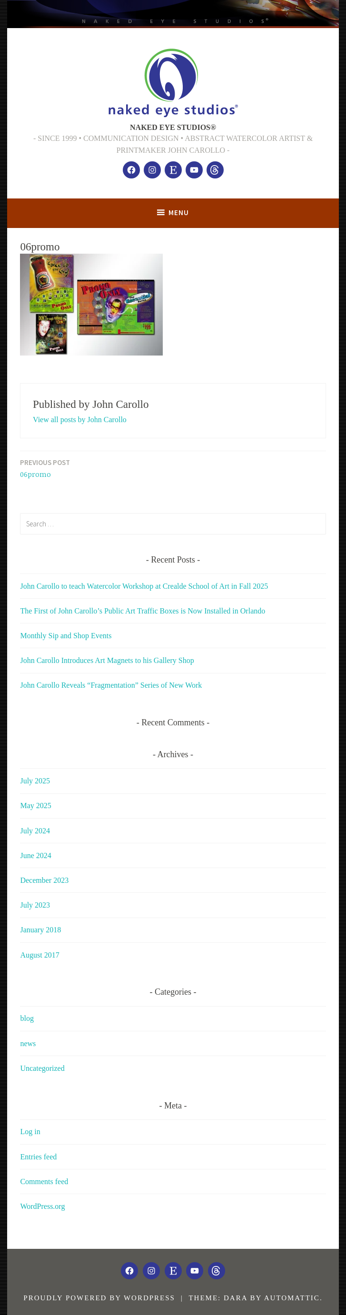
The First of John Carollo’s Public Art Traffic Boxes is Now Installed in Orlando (142, 611)
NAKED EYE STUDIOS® (173, 127)
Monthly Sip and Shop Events (65, 636)
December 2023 (44, 880)
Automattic (292, 1298)
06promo (45, 468)
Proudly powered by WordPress (99, 1298)
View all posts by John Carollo (80, 419)
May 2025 (35, 805)
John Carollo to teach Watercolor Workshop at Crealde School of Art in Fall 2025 (144, 586)
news (28, 1043)
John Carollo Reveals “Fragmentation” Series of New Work (111, 685)
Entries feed (38, 1157)
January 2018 (40, 930)
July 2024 (35, 831)
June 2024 (35, 855)
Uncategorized (42, 1068)
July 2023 (35, 905)
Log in (30, 1131)
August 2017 (39, 955)
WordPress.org (42, 1206)
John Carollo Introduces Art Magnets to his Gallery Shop (107, 660)
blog (26, 1018)
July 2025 (35, 781)
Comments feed (44, 1181)
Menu (178, 212)
